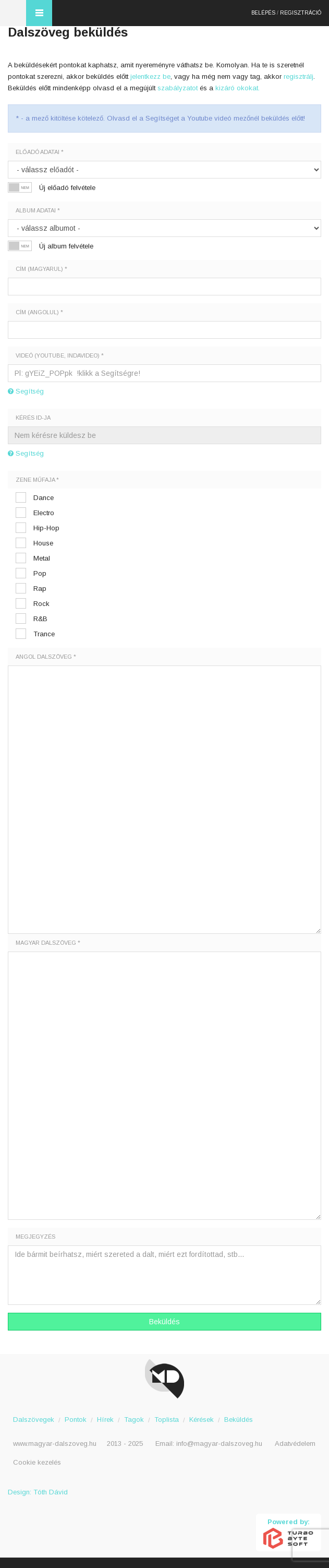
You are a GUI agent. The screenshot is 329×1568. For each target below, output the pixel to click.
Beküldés (164, 1321)
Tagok (134, 1419)
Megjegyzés (35, 1236)
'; (164, 228)
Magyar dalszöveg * (48, 943)
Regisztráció (300, 13)
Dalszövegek (33, 1419)
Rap (39, 588)
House (43, 543)
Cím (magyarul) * (41, 269)
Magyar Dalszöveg (13, 13)
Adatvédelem (295, 1443)
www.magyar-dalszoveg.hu (54, 1443)
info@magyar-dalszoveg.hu (219, 1443)
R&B (40, 619)
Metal (41, 558)
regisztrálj (298, 76)
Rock (41, 604)
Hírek (105, 1419)
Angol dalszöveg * (46, 657)
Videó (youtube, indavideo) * (60, 355)
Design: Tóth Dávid (38, 1492)
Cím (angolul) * (39, 312)
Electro (43, 513)
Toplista (166, 1419)
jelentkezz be (150, 76)
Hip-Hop (46, 528)
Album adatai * (38, 210)
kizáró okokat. (237, 88)
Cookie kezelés (37, 1462)
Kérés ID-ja (33, 417)
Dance (43, 498)
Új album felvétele (66, 246)
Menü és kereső (39, 13)
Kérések (201, 1419)
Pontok (76, 1419)
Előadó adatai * (40, 152)
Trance (44, 634)
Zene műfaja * (37, 480)
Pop (39, 573)
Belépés (263, 13)
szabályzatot (177, 88)
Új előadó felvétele (67, 188)
